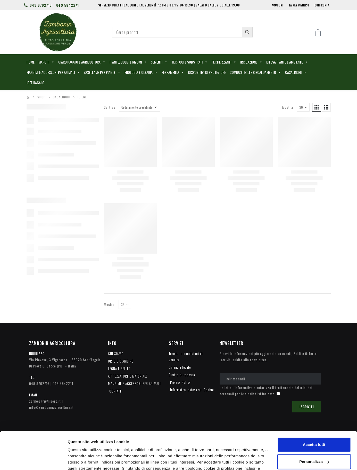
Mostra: (288, 107)
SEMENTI (159, 62)
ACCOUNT (278, 5)
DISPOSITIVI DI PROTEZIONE (207, 72)
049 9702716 (39, 383)
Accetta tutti (314, 409)
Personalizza (79, 460)
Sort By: (110, 107)
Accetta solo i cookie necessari (314, 443)
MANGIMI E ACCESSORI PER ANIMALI (53, 72)
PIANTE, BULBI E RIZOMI (128, 62)
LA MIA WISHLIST (299, 5)
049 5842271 (63, 383)
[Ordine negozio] (139, 107)
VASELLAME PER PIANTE (102, 72)
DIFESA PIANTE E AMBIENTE (287, 62)
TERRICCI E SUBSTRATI (189, 62)
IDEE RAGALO (35, 82)
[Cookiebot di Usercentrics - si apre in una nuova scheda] (33, 460)
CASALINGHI (296, 72)
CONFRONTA (321, 5)
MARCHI (46, 62)
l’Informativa (243, 387)
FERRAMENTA (173, 72)
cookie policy (243, 445)
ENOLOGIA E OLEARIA (141, 72)
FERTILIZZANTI (224, 62)
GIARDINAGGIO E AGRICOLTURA (82, 62)
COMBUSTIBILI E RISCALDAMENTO (255, 72)
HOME (31, 62)
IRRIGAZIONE (251, 62)
